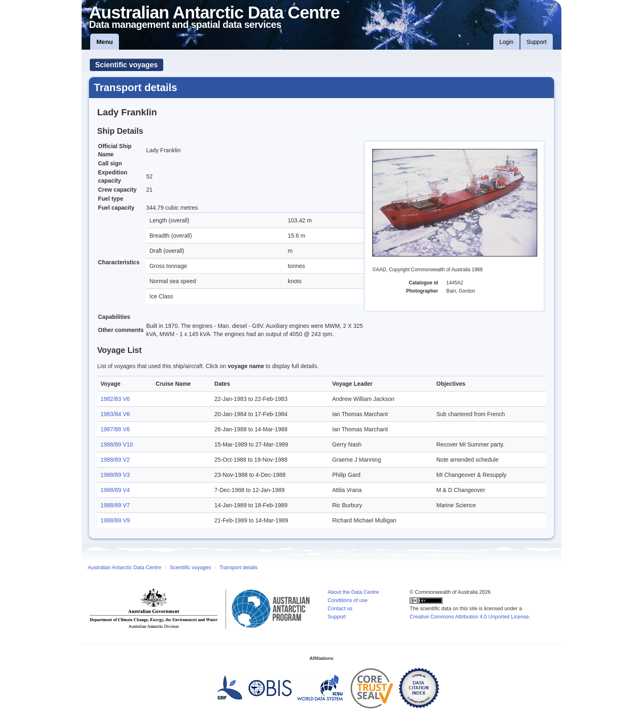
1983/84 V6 (115, 414)
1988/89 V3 (115, 475)
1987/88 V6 (115, 429)
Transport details (238, 567)
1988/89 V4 (115, 490)
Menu (104, 41)
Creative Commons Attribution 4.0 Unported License (469, 617)
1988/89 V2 (115, 459)
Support (537, 42)
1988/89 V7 (115, 505)
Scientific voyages (126, 65)
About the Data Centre (353, 592)
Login (506, 42)
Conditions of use (347, 600)
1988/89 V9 (115, 520)
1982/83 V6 (115, 399)
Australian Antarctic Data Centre (124, 567)
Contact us (340, 608)
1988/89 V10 (116, 444)
